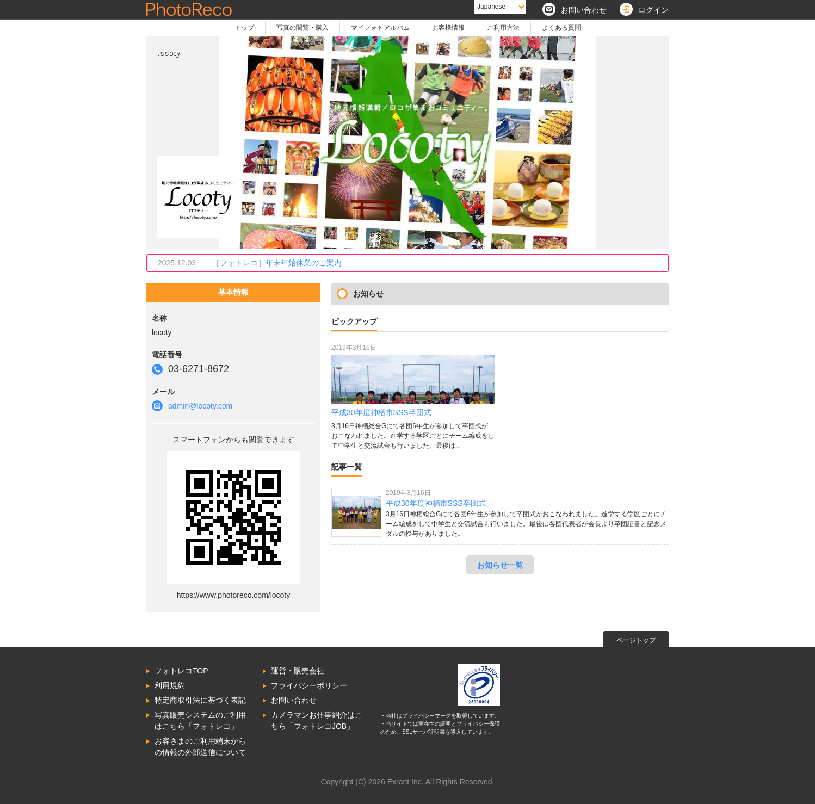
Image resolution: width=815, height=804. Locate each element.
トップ (244, 28)
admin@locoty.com (200, 405)
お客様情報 (448, 28)
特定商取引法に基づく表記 (200, 700)
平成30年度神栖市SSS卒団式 (436, 503)
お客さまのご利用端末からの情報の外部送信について (200, 747)
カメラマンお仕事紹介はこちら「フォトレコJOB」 (316, 720)
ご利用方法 (503, 28)
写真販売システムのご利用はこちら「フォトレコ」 (200, 720)
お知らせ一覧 (500, 565)
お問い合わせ (294, 700)
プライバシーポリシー (309, 685)
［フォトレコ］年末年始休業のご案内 (277, 262)
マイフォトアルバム (380, 28)
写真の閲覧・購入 (302, 28)
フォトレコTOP (181, 670)
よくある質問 (561, 28)
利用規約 (170, 685)
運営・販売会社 (297, 670)
